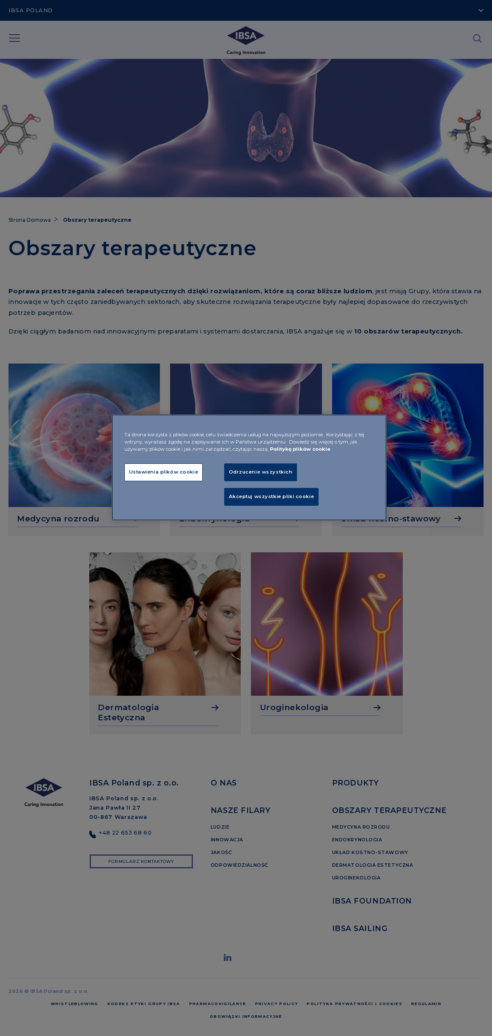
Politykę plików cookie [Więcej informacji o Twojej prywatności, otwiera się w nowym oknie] (300, 449)
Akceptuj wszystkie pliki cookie (271, 496)
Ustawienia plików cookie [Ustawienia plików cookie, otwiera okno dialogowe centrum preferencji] (163, 472)
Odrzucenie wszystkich (261, 472)
